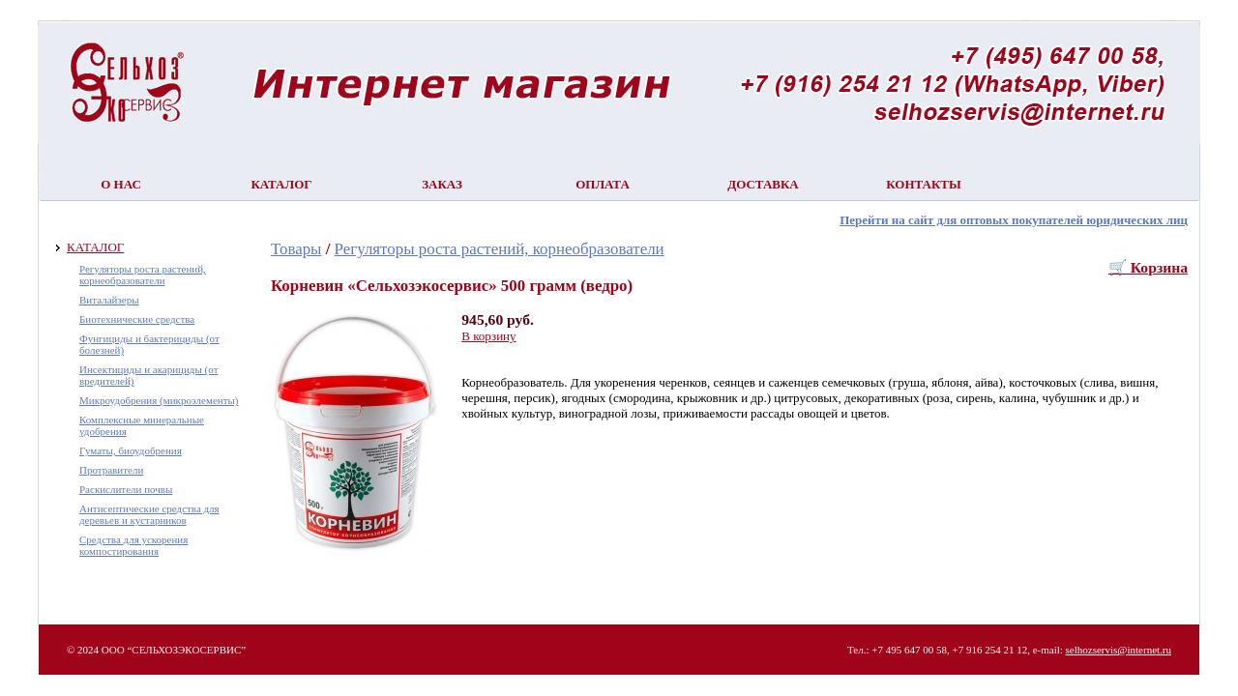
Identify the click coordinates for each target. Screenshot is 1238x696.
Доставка (763, 184)
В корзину (488, 336)
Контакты (923, 184)
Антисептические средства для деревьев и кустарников (149, 514)
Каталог (281, 184)
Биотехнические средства (136, 319)
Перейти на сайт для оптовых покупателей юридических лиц (1014, 220)
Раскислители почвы (125, 489)
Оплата (602, 184)
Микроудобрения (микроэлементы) (159, 400)
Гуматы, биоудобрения (130, 450)
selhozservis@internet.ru (1118, 649)
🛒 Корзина (1148, 267)
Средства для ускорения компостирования (133, 545)
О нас (121, 184)
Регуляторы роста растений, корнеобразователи (142, 274)
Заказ (442, 184)
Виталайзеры (109, 299)
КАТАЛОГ (95, 247)
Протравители (111, 470)
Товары (296, 249)
